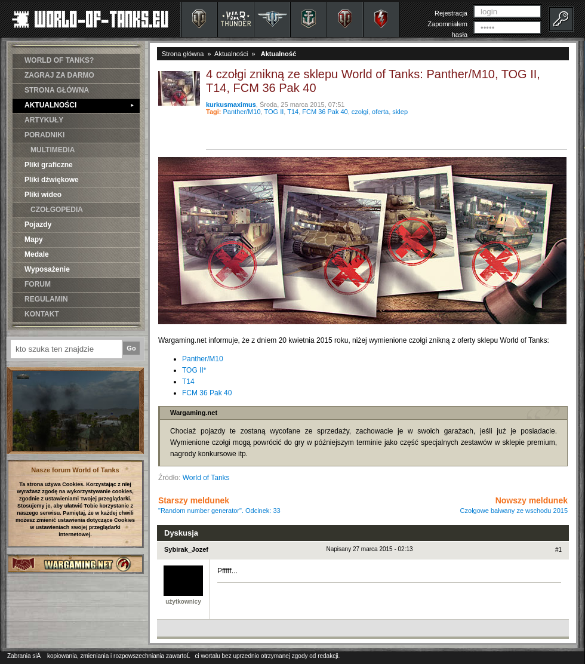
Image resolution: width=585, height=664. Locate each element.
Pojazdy (37, 224)
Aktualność (278, 53)
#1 (558, 549)
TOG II (274, 111)
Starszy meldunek (219, 505)
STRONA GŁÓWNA (56, 90)
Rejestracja (451, 13)
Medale (36, 254)
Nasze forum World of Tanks (75, 470)
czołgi (360, 111)
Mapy (33, 239)
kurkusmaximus (231, 104)
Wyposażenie (47, 269)
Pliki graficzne (48, 165)
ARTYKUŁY (43, 120)
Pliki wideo (42, 194)
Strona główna (183, 53)
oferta (380, 111)
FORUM (37, 284)
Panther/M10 (242, 111)
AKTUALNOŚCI (79, 105)
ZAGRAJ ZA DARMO (59, 75)
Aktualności (231, 53)
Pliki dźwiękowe (51, 180)
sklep (400, 111)
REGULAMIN (46, 299)
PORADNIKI (44, 135)
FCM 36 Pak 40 (324, 111)
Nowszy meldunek (514, 505)
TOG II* (194, 370)
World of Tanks (206, 478)
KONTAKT (41, 314)
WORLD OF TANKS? (59, 60)
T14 (292, 111)
